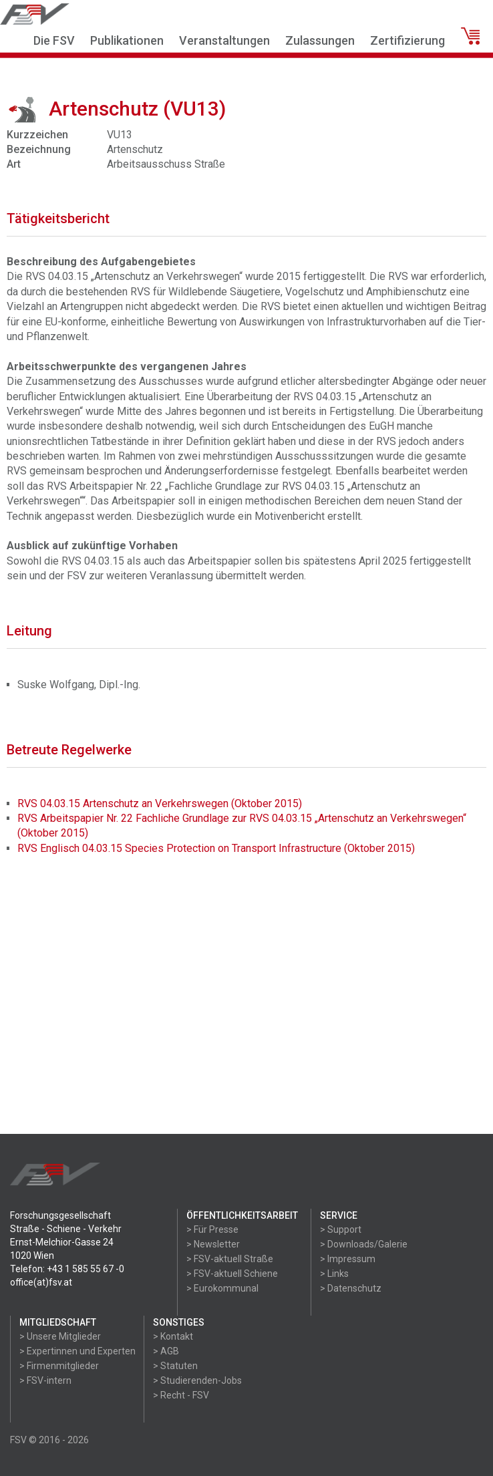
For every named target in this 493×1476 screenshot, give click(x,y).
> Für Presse (212, 1229)
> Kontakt (173, 1336)
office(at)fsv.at (41, 1282)
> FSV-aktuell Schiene (232, 1273)
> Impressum (347, 1258)
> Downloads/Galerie (363, 1244)
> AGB (166, 1351)
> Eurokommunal (222, 1288)
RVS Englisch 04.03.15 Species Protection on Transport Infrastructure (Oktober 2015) (216, 848)
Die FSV (54, 40)
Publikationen (127, 40)
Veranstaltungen (224, 40)
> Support (340, 1229)
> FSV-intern (45, 1380)
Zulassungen (320, 40)
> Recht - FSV (181, 1395)
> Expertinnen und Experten (77, 1351)
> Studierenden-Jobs (197, 1380)
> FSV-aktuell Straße (229, 1258)
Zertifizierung (407, 40)
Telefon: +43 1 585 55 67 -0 (67, 1269)
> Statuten (175, 1365)
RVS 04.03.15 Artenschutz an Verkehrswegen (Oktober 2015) (159, 803)
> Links (334, 1273)
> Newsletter (213, 1244)
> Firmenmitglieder (59, 1365)
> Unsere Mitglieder (60, 1336)
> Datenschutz (350, 1288)
